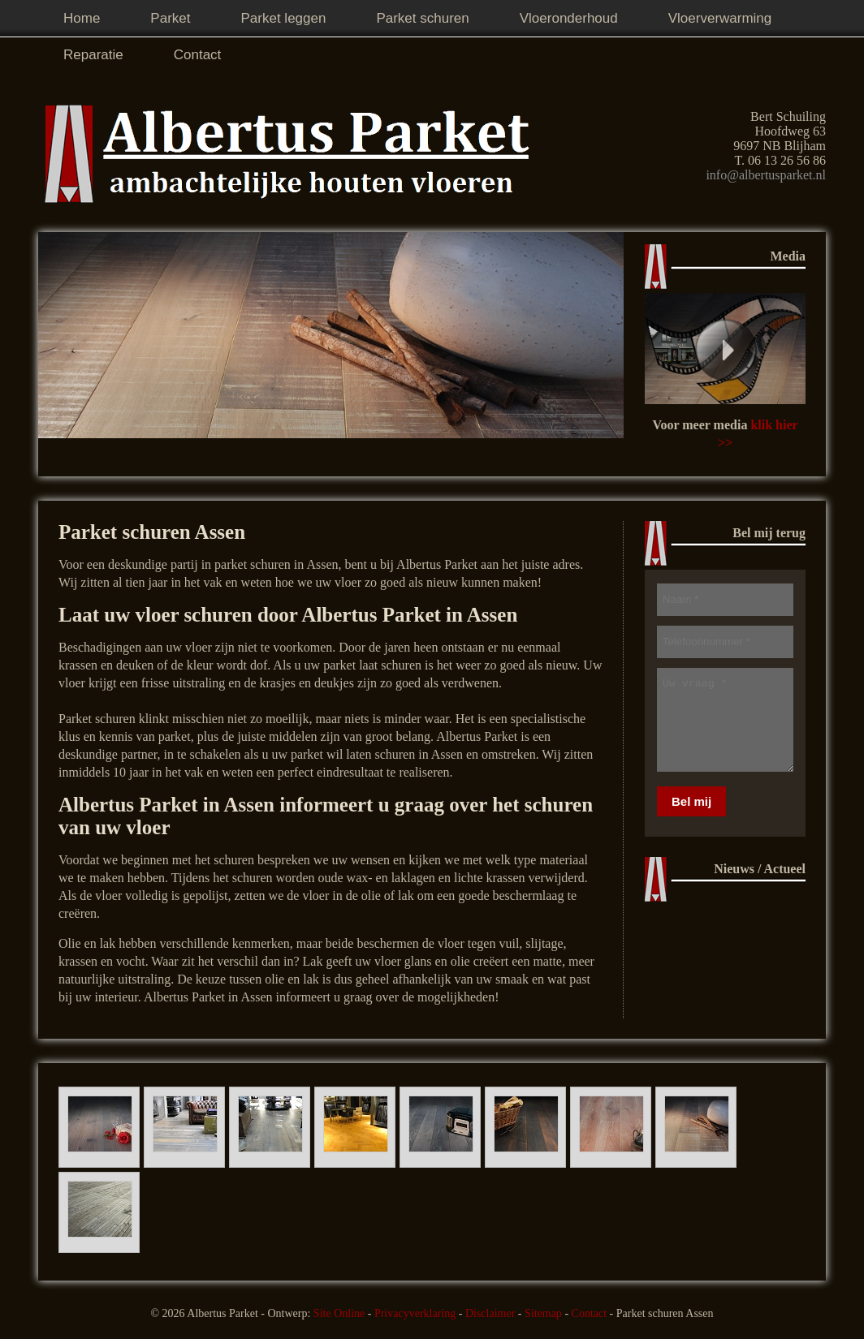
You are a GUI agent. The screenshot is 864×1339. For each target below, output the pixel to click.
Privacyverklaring (415, 1313)
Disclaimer (490, 1313)
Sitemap (543, 1313)
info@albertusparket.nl (766, 175)
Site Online (339, 1313)
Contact (589, 1313)
